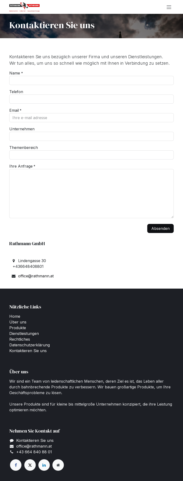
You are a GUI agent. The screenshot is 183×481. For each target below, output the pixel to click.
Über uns (17, 322)
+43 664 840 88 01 (34, 451)
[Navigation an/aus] (169, 7)
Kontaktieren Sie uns (28, 350)
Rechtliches (19, 339)
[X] (30, 465)
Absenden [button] (160, 228)
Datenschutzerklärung (29, 345)
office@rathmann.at (36, 276)
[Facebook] (15, 465)
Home (14, 316)
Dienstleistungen (24, 333)
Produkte (17, 327)
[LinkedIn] (44, 465)
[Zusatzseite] (58, 465)
